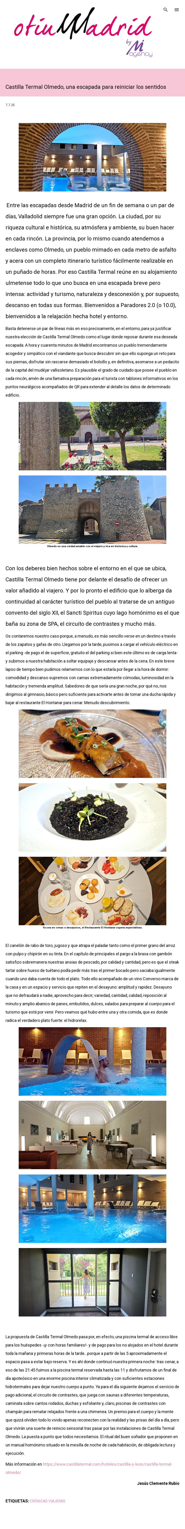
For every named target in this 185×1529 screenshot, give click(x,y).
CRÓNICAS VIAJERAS (47, 1501)
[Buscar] (165, 8)
